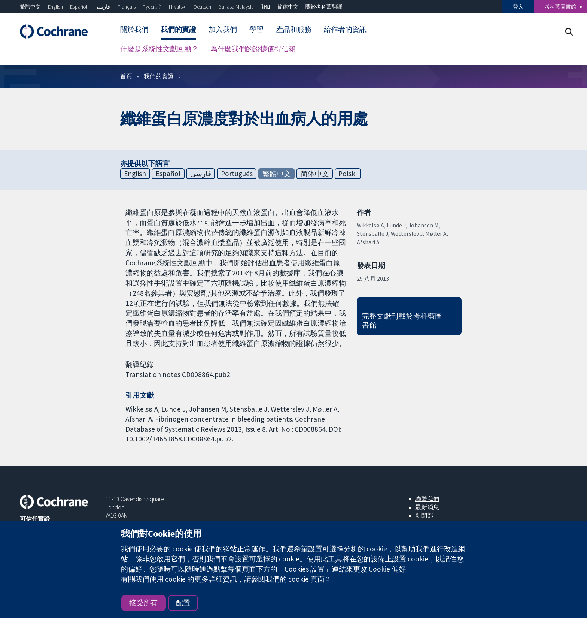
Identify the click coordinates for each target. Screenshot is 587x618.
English (55, 6)
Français (127, 6)
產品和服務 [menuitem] (293, 29)
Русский (152, 6)
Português (237, 173)
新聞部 (424, 515)
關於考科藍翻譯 (323, 6)
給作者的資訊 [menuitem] (345, 29)
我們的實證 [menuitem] (178, 29)
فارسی (102, 6)
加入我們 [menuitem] (223, 29)
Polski (347, 173)
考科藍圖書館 (560, 6)
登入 (518, 6)
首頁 (126, 76)
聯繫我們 (427, 499)
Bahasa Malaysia (236, 6)
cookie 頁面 (306, 579)
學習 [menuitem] (256, 29)
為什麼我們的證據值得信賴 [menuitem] (253, 48)
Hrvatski (177, 6)
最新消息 (427, 507)
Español (78, 6)
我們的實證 (159, 76)
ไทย (265, 6)
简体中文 (287, 6)
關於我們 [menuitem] (134, 29)
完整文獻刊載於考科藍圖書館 (402, 320)
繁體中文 (30, 6)
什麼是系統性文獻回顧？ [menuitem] (159, 48)
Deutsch (202, 6)
